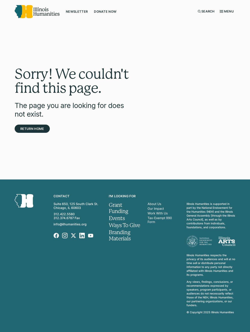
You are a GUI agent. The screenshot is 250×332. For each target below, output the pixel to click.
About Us (154, 204)
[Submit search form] (199, 11)
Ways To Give (124, 225)
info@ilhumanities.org (70, 224)
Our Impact (156, 209)
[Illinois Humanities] (37, 11)
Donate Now (105, 11)
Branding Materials (120, 235)
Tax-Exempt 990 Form (160, 220)
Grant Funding (118, 208)
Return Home (32, 129)
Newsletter (77, 11)
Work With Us (158, 213)
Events (117, 218)
